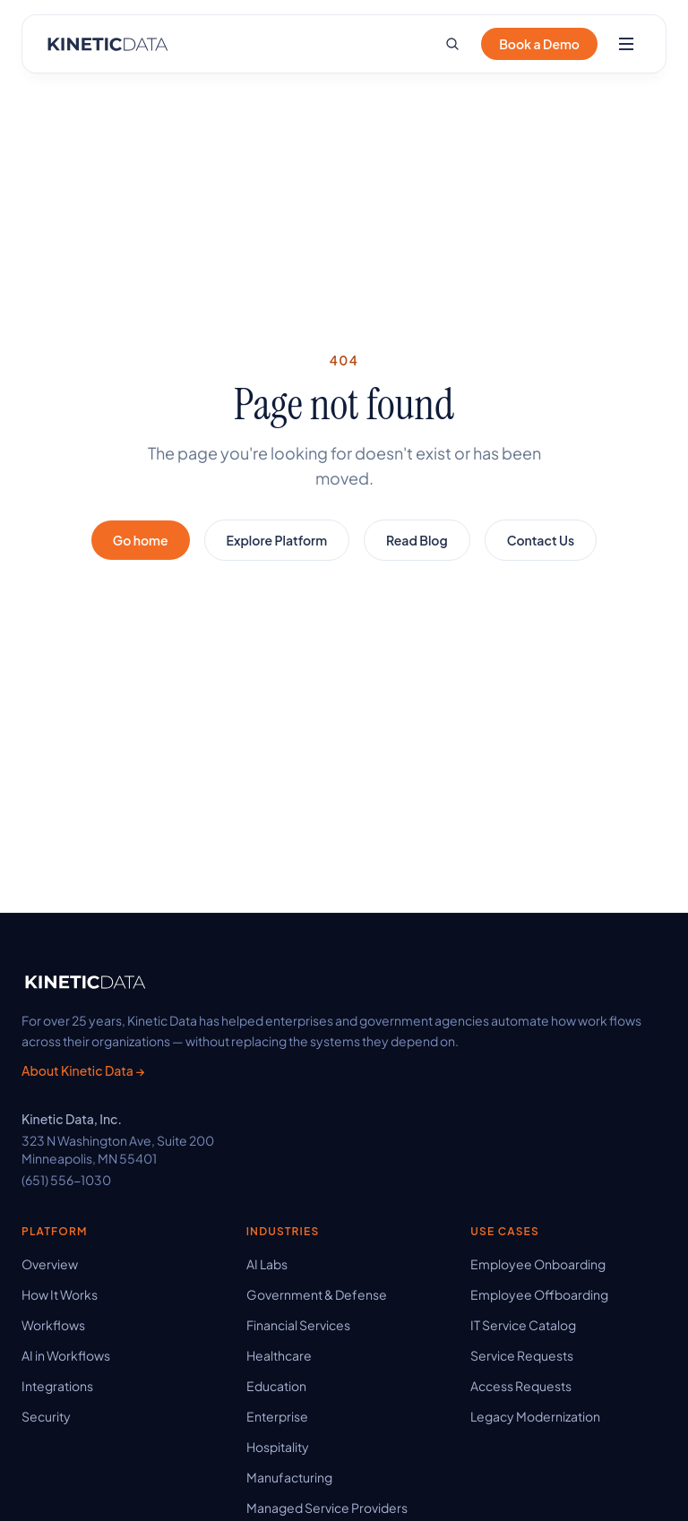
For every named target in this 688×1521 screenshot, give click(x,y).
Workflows (53, 1325)
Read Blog (417, 540)
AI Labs (267, 1264)
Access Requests (521, 1386)
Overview (50, 1264)
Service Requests (521, 1355)
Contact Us (541, 540)
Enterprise (277, 1416)
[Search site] (452, 44)
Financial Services (298, 1325)
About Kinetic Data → (83, 1070)
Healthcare (279, 1355)
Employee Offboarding (539, 1294)
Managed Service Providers (327, 1508)
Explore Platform (277, 540)
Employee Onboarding (538, 1264)
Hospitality (277, 1447)
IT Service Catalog (523, 1325)
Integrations (57, 1386)
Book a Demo (539, 44)
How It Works (60, 1294)
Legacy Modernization (535, 1416)
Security (46, 1416)
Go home (140, 540)
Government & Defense (316, 1294)
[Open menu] (626, 44)
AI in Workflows (66, 1355)
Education (276, 1386)
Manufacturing (289, 1477)
